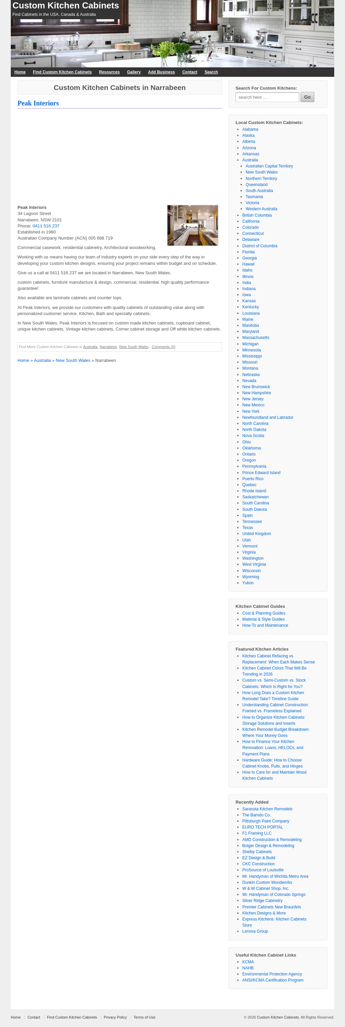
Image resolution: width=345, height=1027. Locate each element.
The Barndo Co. (256, 815)
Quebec (249, 485)
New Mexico (253, 405)
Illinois (247, 276)
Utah (246, 540)
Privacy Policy (115, 1017)
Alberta (248, 141)
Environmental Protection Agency (272, 974)
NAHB (247, 968)
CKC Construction (258, 864)
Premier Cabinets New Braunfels (271, 907)
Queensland (257, 184)
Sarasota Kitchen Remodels (267, 809)
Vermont (249, 546)
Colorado (250, 227)
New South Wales (134, 347)
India (246, 282)
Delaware (250, 239)
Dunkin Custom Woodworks (267, 882)
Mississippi (252, 356)
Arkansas (250, 154)
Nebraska (250, 374)
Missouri (249, 362)
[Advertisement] (120, 157)
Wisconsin (251, 570)
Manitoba (250, 325)
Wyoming (250, 576)
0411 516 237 (46, 225)
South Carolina (255, 503)
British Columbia (257, 215)
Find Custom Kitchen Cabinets (62, 72)
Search (211, 72)
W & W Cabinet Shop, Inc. (265, 888)
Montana (250, 368)
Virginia (249, 552)
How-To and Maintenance (265, 625)
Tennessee (252, 521)
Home (20, 72)
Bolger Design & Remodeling (268, 845)
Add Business (161, 72)
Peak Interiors (38, 103)
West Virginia (254, 564)
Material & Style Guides (263, 619)
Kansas (249, 301)
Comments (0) (164, 347)
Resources (109, 72)
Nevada (249, 380)
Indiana (248, 288)
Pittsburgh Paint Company (265, 821)
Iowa (246, 294)
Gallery (134, 72)
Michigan (250, 344)
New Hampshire (256, 393)
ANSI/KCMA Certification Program (272, 980)
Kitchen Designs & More (264, 913)
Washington (252, 558)
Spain (247, 515)
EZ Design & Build (258, 857)
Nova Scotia (253, 435)
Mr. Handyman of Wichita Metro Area (275, 876)
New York (250, 411)
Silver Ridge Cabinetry (262, 900)
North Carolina (255, 423)
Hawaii (248, 264)
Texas (247, 527)
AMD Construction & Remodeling (272, 839)
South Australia (259, 190)
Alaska (248, 135)
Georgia (249, 258)
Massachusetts (255, 337)
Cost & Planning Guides (263, 613)
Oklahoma (251, 448)
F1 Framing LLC (257, 833)
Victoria (252, 202)
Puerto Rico (252, 478)
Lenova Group (255, 931)
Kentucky (250, 307)
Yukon (247, 583)
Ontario (248, 454)
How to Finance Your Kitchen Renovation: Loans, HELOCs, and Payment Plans (272, 747)
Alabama (250, 129)
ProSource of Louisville (263, 870)
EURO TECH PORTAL (262, 827)
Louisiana (250, 313)
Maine (247, 319)
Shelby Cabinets (257, 851)
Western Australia (261, 209)
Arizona (249, 148)
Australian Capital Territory (269, 166)
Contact (189, 72)
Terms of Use (145, 1017)
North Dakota (254, 429)
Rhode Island (254, 491)
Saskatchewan (255, 497)
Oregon (249, 460)
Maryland (250, 331)
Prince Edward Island (261, 472)
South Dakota (254, 509)
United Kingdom (256, 533)
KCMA (248, 962)
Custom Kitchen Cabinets (65, 5)
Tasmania (254, 196)
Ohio (246, 442)
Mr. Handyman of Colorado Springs (273, 894)
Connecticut (252, 233)
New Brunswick (256, 386)
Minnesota (251, 350)
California (250, 221)
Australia (90, 347)
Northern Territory (261, 178)
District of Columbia (259, 246)
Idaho (247, 270)
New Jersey (252, 399)
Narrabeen (108, 347)
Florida (248, 252)
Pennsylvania (254, 466)
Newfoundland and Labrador (267, 417)
